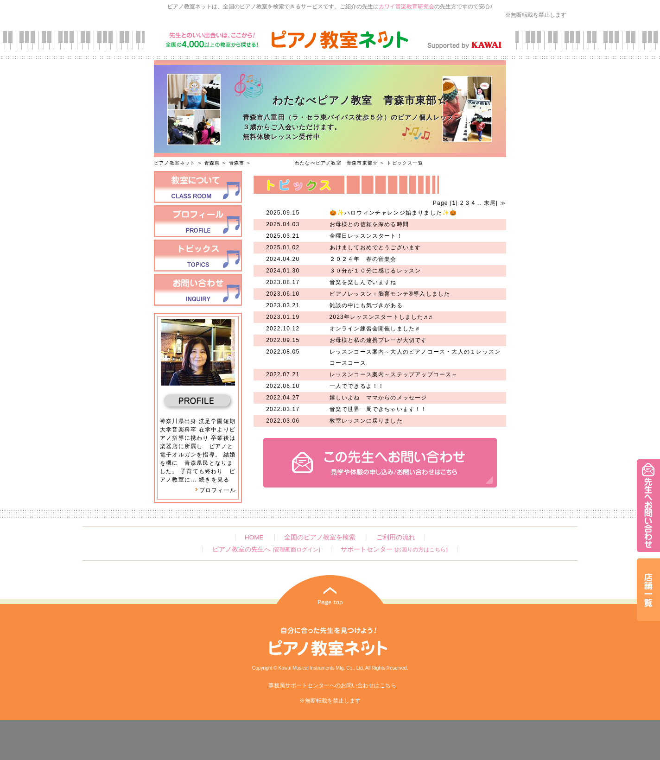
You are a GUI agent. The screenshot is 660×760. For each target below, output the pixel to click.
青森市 (237, 162)
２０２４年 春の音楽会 (363, 259)
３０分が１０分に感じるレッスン (375, 270)
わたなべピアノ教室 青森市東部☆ (315, 162)
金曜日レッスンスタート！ (366, 236)
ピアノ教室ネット (175, 162)
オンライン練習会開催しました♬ (375, 328)
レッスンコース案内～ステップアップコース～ (394, 374)
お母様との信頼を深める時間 (369, 224)
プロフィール (215, 490)
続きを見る (214, 479)
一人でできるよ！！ (357, 386)
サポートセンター (394, 549)
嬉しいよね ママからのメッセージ (378, 397)
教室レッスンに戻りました (366, 421)
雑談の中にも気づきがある (366, 305)
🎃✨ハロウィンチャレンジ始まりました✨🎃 (393, 212)
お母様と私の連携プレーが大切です (378, 340)
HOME (254, 537)
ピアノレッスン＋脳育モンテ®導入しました (390, 294)
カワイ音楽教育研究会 (406, 6)
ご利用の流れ (395, 537)
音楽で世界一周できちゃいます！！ (378, 409)
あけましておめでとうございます (375, 247)
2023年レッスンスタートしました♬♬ (381, 317)
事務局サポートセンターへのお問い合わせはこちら (332, 685)
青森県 (212, 162)
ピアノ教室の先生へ (266, 549)
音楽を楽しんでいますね (363, 282)
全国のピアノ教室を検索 (319, 537)
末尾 (489, 203)
